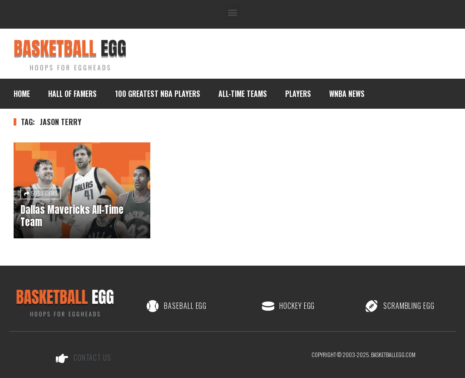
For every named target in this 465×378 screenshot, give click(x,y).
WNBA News (347, 93)
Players (298, 93)
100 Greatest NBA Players (157, 93)
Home (22, 93)
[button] (232, 12)
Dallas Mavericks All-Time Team (72, 215)
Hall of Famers (72, 93)
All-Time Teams (242, 93)
